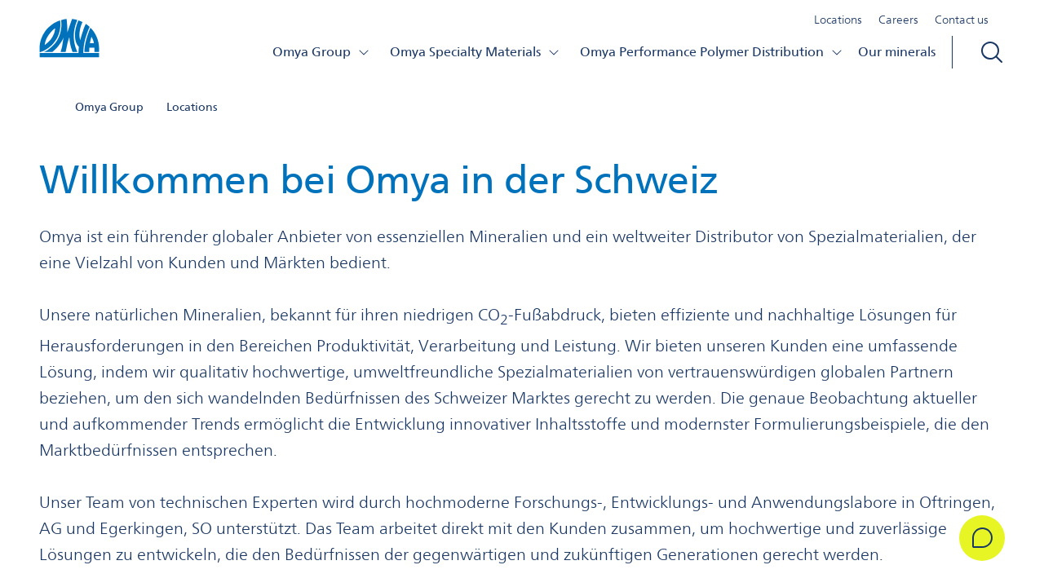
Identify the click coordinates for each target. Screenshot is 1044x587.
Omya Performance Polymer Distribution (711, 52)
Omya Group (321, 52)
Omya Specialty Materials (475, 52)
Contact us (962, 19)
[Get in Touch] (982, 538)
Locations (838, 19)
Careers (898, 19)
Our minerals (897, 52)
